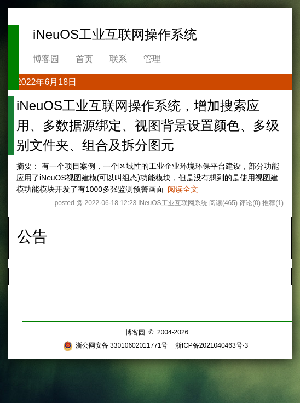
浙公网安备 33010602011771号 (115, 345)
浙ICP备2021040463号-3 (211, 345)
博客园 (46, 59)
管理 (152, 59)
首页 (84, 59)
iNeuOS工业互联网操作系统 (115, 34)
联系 (118, 59)
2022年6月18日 (46, 82)
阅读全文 (183, 189)
